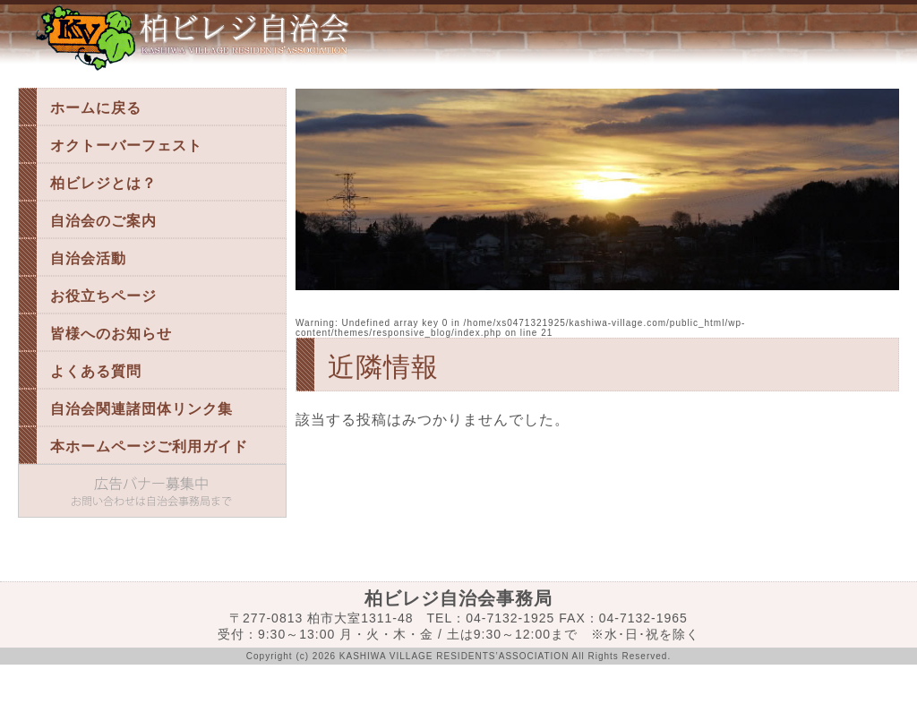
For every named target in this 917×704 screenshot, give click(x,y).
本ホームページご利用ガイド (149, 446)
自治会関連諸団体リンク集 (141, 408)
